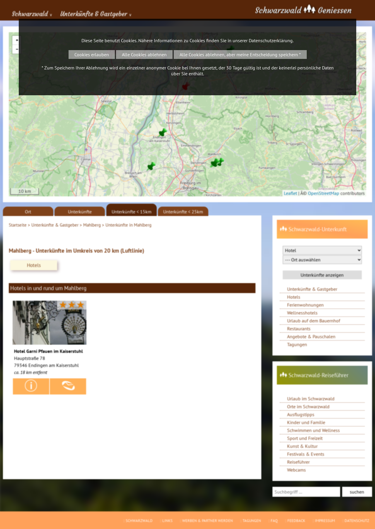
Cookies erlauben (91, 54)
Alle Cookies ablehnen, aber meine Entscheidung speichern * (240, 54)
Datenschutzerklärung (271, 40)
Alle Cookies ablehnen (144, 54)
